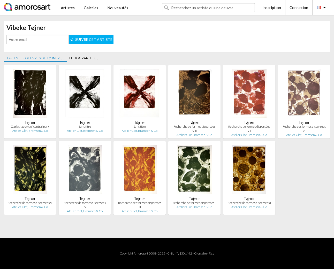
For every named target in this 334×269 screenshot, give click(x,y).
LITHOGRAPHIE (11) (83, 58)
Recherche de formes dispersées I (249, 203)
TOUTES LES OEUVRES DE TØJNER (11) (35, 58)
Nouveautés (117, 7)
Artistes (68, 7)
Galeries (91, 7)
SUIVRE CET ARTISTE (91, 39)
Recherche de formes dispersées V (30, 203)
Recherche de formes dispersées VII (249, 129)
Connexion (299, 7)
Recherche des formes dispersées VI (304, 129)
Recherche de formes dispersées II (194, 203)
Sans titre (85, 126)
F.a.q (212, 253)
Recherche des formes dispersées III (139, 205)
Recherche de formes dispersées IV (85, 205)
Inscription (271, 7)
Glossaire (200, 253)
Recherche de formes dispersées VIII (194, 129)
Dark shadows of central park (30, 126)
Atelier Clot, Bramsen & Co (30, 131)
